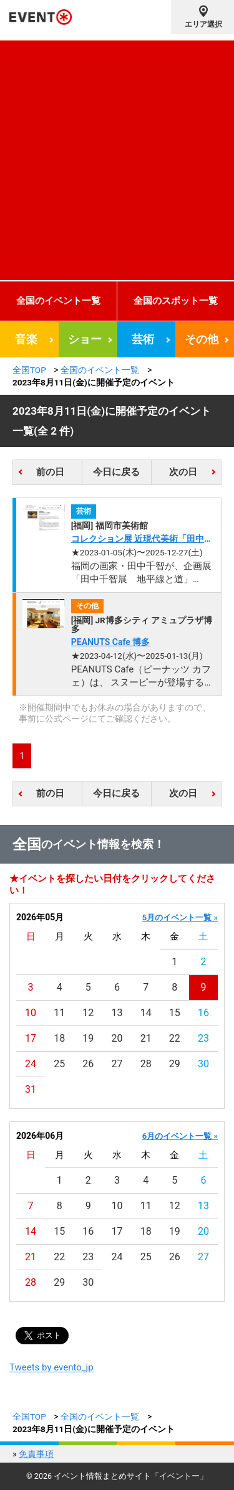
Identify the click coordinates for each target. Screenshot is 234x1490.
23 (203, 1038)
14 (146, 1013)
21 (146, 1038)
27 (117, 1064)
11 (59, 1013)
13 (117, 1013)
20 (117, 1038)
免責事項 (36, 1454)
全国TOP (29, 370)
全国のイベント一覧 (58, 300)
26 (88, 1064)
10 (30, 1013)
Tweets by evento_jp (51, 1367)
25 (59, 1064)
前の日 (50, 472)
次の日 (183, 472)
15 (174, 1013)
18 (59, 1038)
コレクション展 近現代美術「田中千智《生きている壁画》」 (142, 539)
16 (203, 1013)
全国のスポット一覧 (176, 300)
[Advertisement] (117, 157)
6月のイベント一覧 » (180, 1136)
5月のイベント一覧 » (180, 917)
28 (146, 1064)
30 (203, 1064)
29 (174, 1064)
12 (88, 1013)
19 (88, 1038)
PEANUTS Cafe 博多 (110, 642)
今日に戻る (116, 472)
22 (174, 1038)
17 (30, 1038)
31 (30, 1089)
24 (30, 1064)
